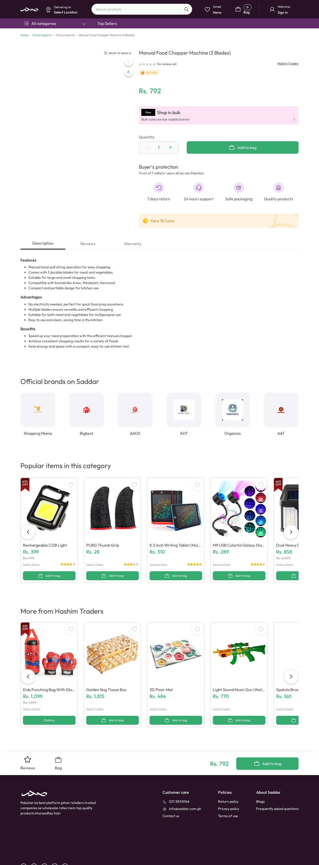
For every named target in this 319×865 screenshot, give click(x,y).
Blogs (260, 778)
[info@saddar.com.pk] (181, 786)
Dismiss (113, 39)
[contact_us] (170, 793)
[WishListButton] (128, 61)
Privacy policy (228, 786)
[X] (67, 844)
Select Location (135, 39)
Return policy (228, 778)
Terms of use (228, 793)
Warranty (132, 243)
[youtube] (46, 844)
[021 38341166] (175, 778)
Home (24, 35)
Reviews (87, 243)
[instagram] (56, 844)
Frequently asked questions (277, 786)
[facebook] (25, 844)
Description (42, 243)
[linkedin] (36, 844)
